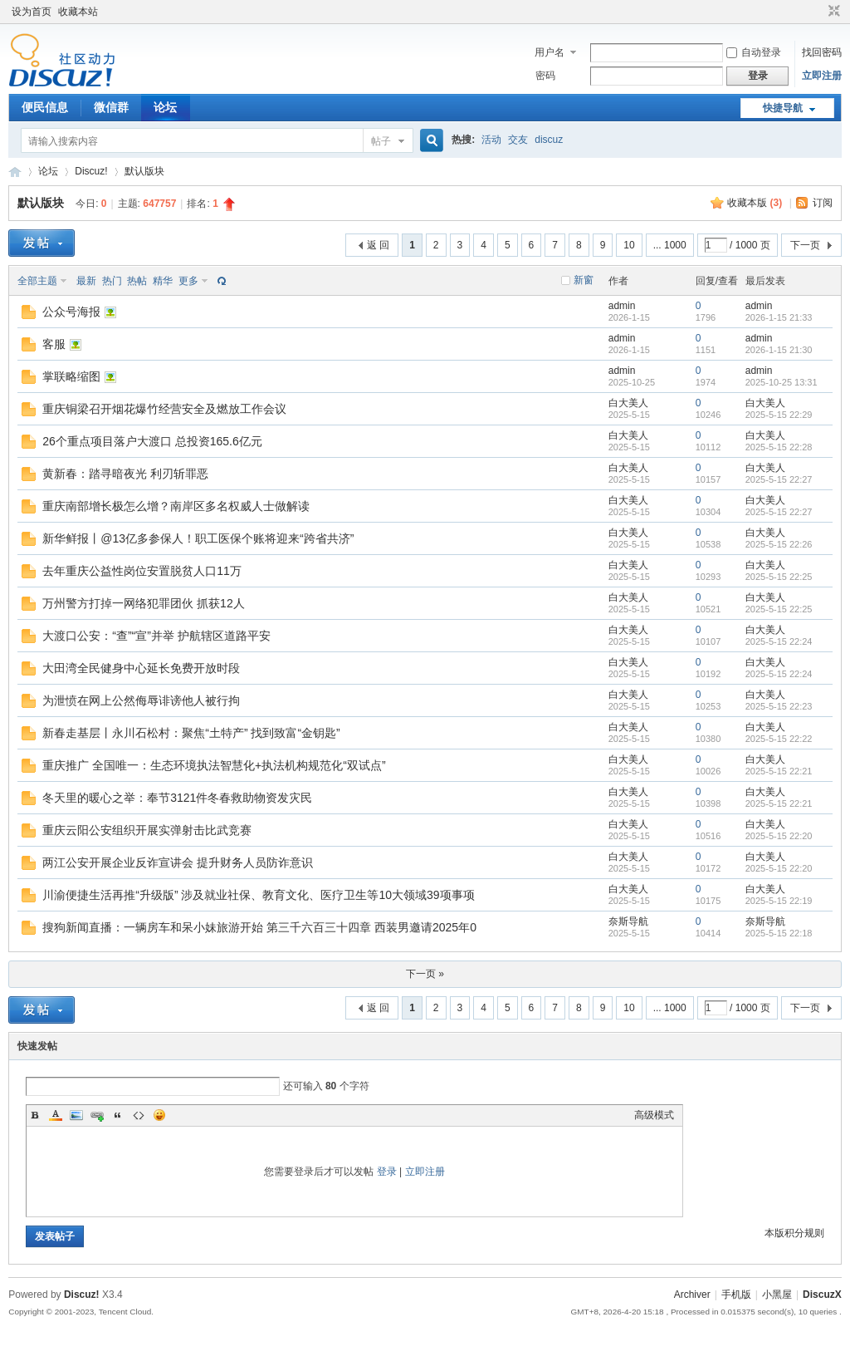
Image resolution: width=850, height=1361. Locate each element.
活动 (491, 139)
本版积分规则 (794, 1233)
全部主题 (37, 281)
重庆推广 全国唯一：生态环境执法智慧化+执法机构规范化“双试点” (213, 765)
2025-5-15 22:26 (779, 544)
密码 (545, 75)
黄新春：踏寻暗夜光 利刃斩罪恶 (125, 473)
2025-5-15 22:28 (779, 447)
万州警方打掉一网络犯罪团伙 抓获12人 (143, 603)
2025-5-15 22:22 (779, 739)
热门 (112, 281)
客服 (54, 344)
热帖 (137, 281)
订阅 (823, 203)
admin (622, 306)
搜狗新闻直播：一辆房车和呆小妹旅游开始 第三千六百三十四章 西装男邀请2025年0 (259, 927)
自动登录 (753, 52)
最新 (86, 281)
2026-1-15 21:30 (779, 350)
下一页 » (425, 974)
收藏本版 (754, 203)
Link (97, 1115)
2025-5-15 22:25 (779, 577)
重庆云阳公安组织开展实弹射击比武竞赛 (147, 830)
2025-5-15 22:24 (779, 641)
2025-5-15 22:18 (779, 933)
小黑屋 (777, 1294)
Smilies (159, 1115)
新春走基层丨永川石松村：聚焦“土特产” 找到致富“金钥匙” (191, 732)
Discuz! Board (15, 172)
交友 (518, 139)
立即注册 (822, 75)
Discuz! (91, 171)
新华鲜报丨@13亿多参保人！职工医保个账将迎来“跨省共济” (198, 538)
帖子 (381, 141)
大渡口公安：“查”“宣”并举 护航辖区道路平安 (156, 635)
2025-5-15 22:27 (779, 479)
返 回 (378, 245)
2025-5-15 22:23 (779, 706)
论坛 (165, 107)
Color (55, 1115)
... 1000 (669, 245)
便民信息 (45, 107)
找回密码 (822, 52)
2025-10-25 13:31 (781, 382)
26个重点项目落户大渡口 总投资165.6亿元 (152, 441)
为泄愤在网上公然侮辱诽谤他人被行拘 (141, 700)
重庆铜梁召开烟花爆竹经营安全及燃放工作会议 (164, 408)
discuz (549, 139)
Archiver (692, 1294)
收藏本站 (78, 11)
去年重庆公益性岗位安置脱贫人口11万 (142, 570)
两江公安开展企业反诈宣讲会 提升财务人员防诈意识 (177, 862)
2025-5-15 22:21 (779, 771)
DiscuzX (822, 1294)
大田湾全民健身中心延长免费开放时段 (141, 668)
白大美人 (628, 403)
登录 (387, 1171)
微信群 (111, 107)
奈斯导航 (628, 921)
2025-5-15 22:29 (779, 415)
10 (628, 245)
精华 (163, 281)
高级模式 (654, 1115)
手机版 (736, 1294)
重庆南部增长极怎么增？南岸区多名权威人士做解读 (176, 506)
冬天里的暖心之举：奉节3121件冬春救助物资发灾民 (177, 797)
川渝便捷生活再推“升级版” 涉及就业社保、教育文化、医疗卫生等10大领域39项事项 (258, 895)
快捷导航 (783, 108)
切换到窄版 (832, 11)
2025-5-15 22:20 (779, 836)
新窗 (584, 280)
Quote (118, 1115)
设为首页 (31, 11)
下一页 (805, 245)
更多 (188, 281)
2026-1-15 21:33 (779, 317)
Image (76, 1115)
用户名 (549, 52)
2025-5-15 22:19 (779, 901)
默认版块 (144, 171)
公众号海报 (71, 311)
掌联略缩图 (71, 376)
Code (138, 1115)
